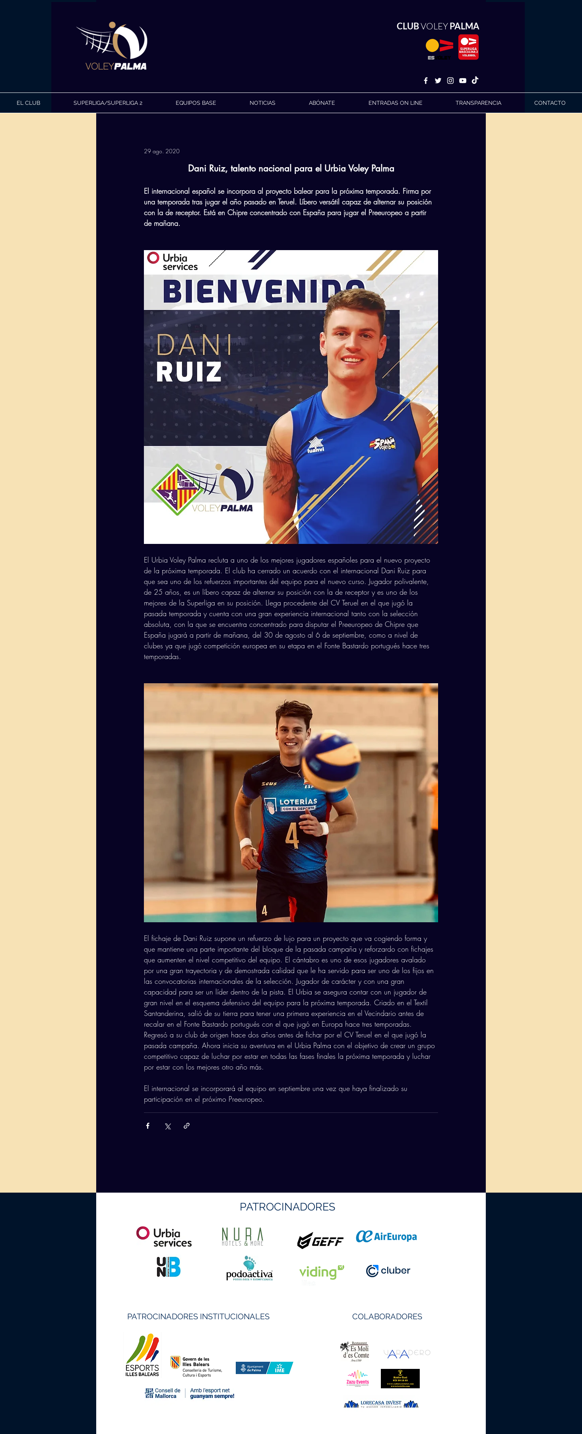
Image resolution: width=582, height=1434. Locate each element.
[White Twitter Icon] (438, 80)
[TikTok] (475, 80)
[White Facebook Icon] (425, 80)
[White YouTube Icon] (462, 80)
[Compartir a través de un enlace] (186, 1125)
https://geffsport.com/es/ (262, 1270)
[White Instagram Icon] (450, 80)
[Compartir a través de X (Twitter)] (167, 1125)
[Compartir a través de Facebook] (147, 1125)
